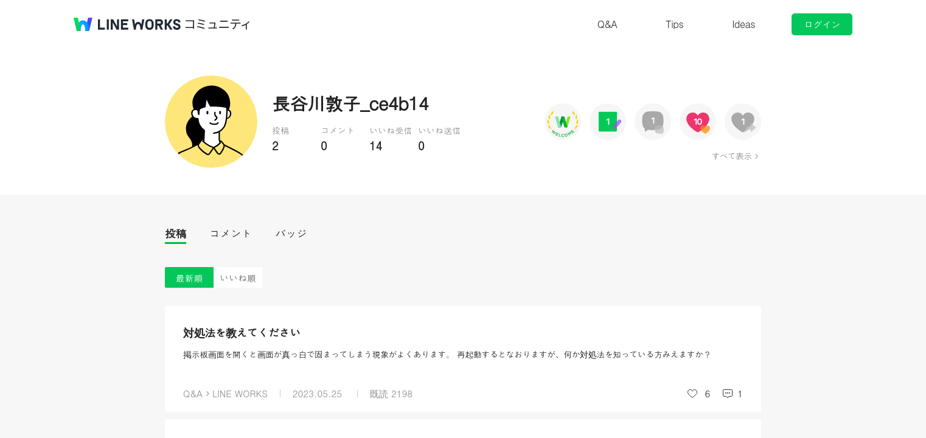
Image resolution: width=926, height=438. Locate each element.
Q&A (607, 24)
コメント (230, 233)
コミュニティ (218, 24)
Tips (674, 24)
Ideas (743, 24)
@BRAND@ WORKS (127, 24)
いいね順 (238, 277)
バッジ (291, 233)
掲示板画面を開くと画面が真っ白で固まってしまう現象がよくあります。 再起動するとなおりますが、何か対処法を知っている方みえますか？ (447, 354)
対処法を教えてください (242, 332)
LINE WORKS (240, 393)
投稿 (175, 233)
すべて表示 (731, 156)
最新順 (189, 277)
